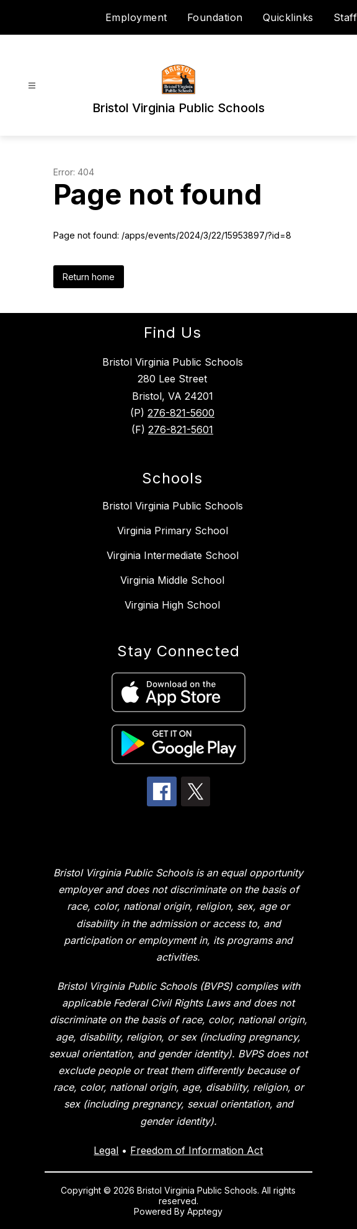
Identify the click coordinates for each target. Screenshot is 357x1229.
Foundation (215, 17)
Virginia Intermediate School (173, 555)
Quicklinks (288, 17)
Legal (106, 1150)
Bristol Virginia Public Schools (172, 506)
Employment (136, 17)
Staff (345, 17)
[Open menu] (32, 86)
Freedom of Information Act (196, 1150)
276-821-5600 (181, 413)
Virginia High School (172, 605)
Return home (89, 276)
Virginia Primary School (172, 530)
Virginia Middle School (172, 580)
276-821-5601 (180, 429)
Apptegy (205, 1211)
